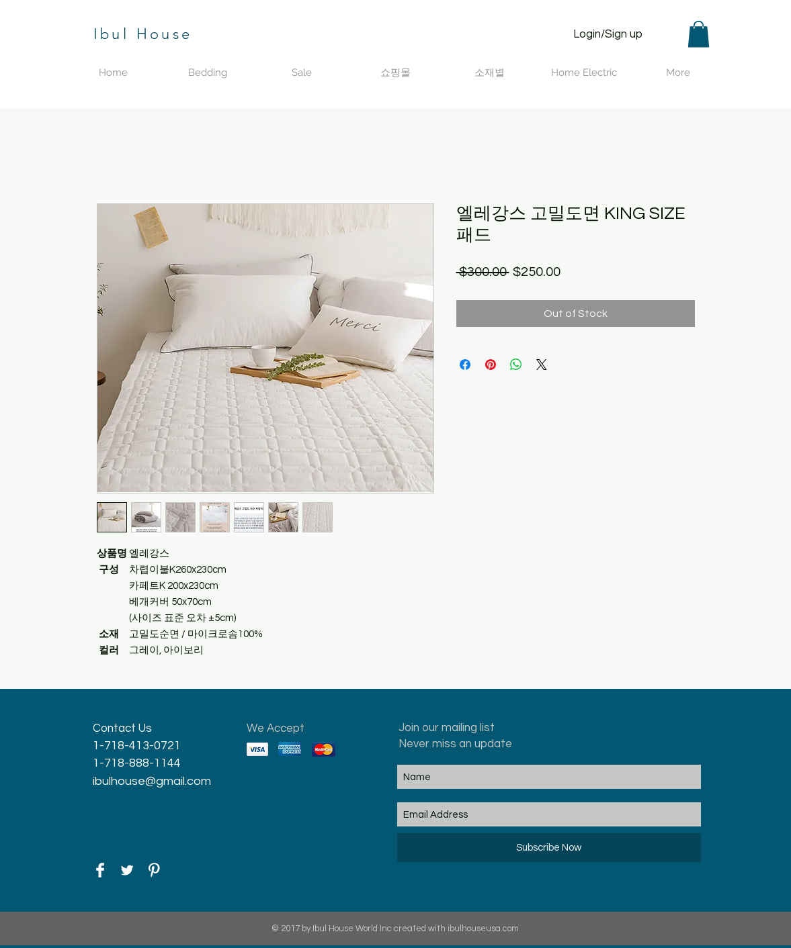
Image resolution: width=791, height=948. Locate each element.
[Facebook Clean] (100, 870)
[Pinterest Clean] (154, 870)
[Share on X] (542, 365)
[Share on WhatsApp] (516, 365)
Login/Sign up (607, 34)
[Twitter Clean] (127, 870)
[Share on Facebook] (465, 365)
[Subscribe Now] (549, 847)
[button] (699, 34)
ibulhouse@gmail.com (152, 781)
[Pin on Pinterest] (491, 365)
